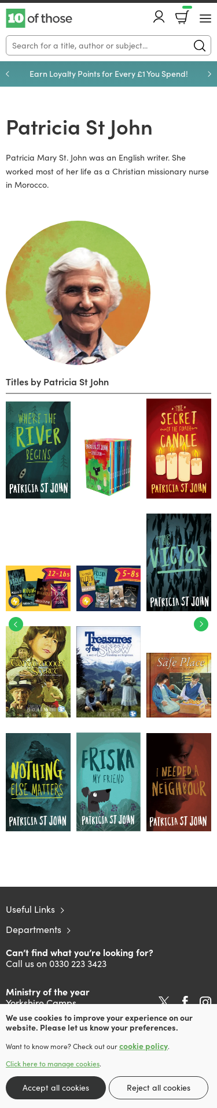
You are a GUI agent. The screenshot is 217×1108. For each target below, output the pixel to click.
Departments (33, 929)
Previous (7, 74)
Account (159, 16)
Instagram (205, 1002)
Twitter (164, 1002)
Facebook (185, 1002)
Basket (186, 13)
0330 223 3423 (77, 963)
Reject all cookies (158, 1087)
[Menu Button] (205, 18)
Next (209, 74)
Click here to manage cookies (53, 1063)
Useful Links (30, 909)
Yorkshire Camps (41, 1003)
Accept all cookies (56, 1087)
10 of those (39, 18)
